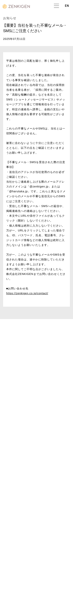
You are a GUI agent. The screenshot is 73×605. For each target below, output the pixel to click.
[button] (56, 6)
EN (67, 6)
